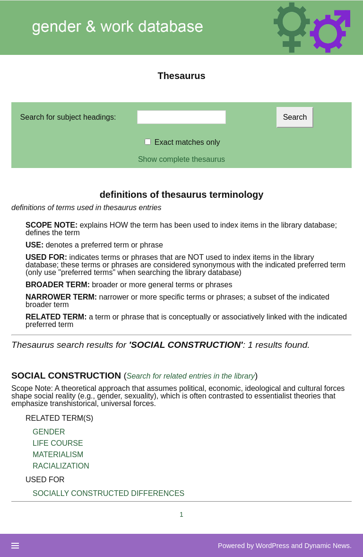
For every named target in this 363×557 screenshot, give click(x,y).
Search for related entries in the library (191, 376)
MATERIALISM (58, 455)
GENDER (49, 432)
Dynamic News (327, 545)
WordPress (272, 545)
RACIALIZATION (61, 466)
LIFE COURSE (58, 443)
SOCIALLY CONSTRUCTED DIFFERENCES (108, 493)
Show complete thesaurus (181, 159)
